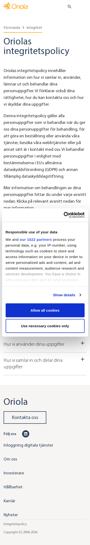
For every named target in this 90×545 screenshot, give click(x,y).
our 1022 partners (36, 239)
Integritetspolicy (15, 524)
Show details (64, 295)
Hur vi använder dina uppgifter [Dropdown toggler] (45, 343)
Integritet (34, 27)
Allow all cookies (45, 310)
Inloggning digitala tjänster (28, 445)
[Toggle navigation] (83, 7)
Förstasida (12, 27)
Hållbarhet (13, 487)
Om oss (10, 459)
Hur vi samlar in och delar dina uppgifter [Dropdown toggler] (45, 362)
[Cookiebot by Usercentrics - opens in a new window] (64, 215)
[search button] (67, 6)
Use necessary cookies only (45, 326)
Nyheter (11, 514)
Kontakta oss (25, 417)
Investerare (14, 473)
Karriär (9, 500)
